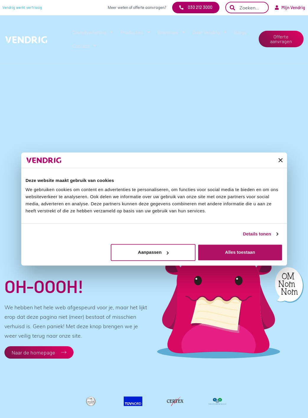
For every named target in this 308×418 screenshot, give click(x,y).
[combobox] (247, 7)
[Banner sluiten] (280, 160)
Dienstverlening (93, 32)
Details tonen (257, 233)
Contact (84, 45)
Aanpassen (153, 252)
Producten (135, 32)
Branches (171, 32)
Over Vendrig (210, 32)
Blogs (240, 32)
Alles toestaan (240, 252)
